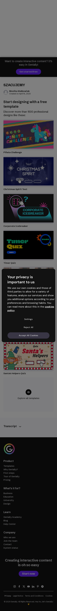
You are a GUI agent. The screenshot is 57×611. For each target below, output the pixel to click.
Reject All (28, 327)
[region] (28, 305)
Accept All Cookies (28, 335)
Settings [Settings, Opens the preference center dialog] (28, 319)
